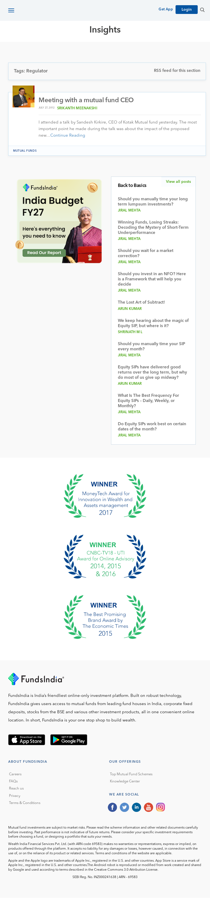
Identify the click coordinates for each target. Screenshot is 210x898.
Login (187, 9)
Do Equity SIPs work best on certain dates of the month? (152, 427)
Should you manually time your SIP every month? (151, 347)
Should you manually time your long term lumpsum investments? (153, 202)
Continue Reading (67, 136)
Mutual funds (25, 150)
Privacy (14, 796)
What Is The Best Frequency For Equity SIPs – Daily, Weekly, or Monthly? (148, 401)
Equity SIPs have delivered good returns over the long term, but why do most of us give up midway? (152, 373)
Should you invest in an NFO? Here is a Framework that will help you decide (152, 279)
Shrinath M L (130, 332)
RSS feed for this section (177, 71)
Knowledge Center (125, 781)
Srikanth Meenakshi (77, 108)
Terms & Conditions (24, 803)
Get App (166, 9)
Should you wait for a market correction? (145, 253)
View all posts (178, 182)
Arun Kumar (130, 309)
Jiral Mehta (129, 210)
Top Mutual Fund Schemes (131, 774)
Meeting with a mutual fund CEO (86, 100)
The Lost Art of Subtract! (141, 303)
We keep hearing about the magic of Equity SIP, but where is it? (153, 323)
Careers (15, 774)
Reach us (16, 789)
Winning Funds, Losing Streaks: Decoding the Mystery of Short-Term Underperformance (153, 228)
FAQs (13, 781)
